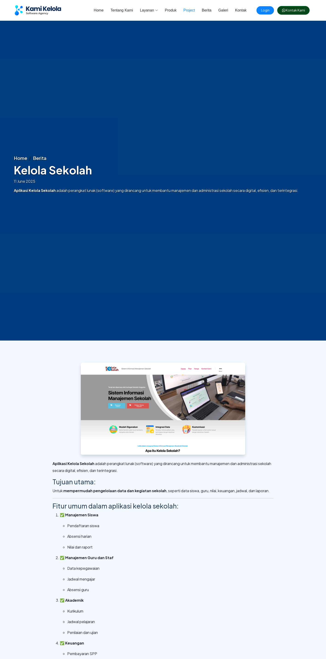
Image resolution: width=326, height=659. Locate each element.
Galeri (219, 10)
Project (185, 10)
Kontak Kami (291, 10)
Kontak (236, 10)
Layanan (145, 10)
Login (262, 10)
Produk (166, 10)
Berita (202, 10)
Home (94, 10)
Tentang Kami (117, 10)
